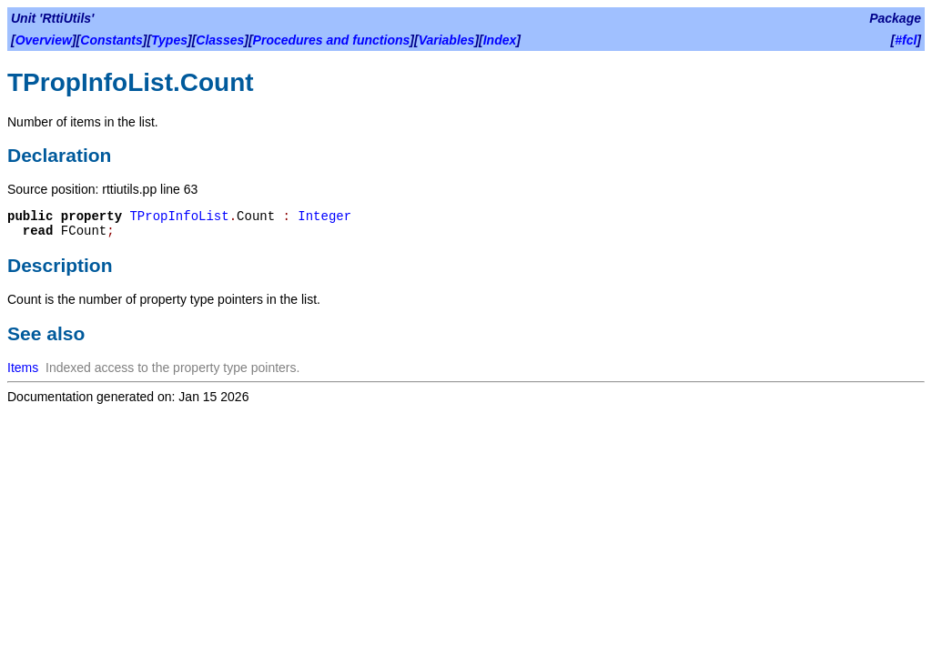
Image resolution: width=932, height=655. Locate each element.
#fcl (906, 40)
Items (22, 367)
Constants (111, 40)
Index (500, 40)
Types (169, 40)
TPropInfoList (178, 216)
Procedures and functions (331, 40)
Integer (324, 216)
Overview (43, 40)
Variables (447, 40)
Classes (220, 40)
